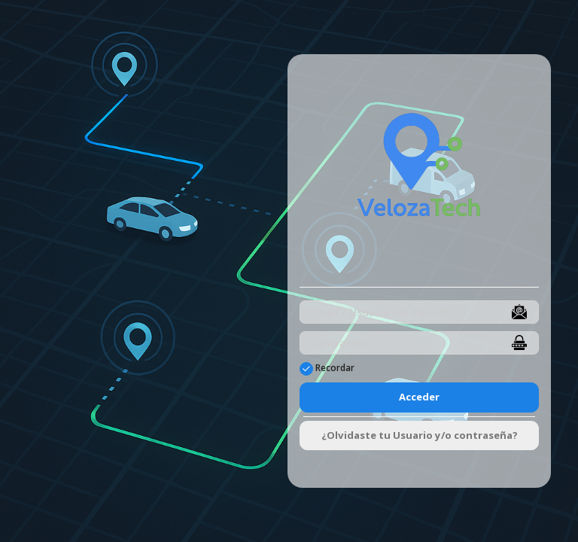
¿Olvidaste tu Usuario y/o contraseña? (419, 435)
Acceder (419, 396)
